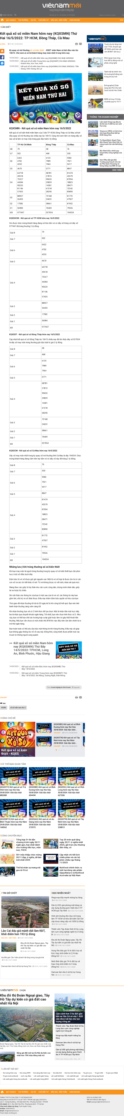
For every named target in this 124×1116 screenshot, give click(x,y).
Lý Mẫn (2, 44)
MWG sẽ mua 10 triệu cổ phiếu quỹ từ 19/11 (112, 100)
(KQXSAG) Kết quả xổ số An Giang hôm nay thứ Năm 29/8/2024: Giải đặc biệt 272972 (41, 823)
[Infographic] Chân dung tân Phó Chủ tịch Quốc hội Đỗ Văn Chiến (113, 87)
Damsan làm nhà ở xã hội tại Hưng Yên (16, 966)
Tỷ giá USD (99, 1073)
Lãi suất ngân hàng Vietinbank (63, 1079)
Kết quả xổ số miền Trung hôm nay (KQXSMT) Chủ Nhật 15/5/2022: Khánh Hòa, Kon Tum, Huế (48, 62)
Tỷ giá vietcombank (10, 1076)
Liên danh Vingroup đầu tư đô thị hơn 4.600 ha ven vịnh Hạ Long (111, 124)
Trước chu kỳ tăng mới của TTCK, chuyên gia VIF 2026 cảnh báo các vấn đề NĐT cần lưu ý (113, 48)
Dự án (33, 20)
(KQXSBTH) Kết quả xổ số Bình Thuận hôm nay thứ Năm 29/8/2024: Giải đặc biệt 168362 (13, 823)
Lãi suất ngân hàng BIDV (39, 1079)
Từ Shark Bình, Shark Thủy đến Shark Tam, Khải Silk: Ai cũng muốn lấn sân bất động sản (111, 143)
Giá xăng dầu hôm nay (41, 1073)
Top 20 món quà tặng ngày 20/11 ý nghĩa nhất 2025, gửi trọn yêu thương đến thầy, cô (72, 843)
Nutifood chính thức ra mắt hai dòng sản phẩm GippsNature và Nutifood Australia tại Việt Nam (72, 871)
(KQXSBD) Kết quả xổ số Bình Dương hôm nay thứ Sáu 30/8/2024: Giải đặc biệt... (67, 727)
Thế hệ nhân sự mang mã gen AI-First (28, 868)
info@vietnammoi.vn (11, 1111)
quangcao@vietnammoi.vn (100, 1102)
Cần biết (6, 27)
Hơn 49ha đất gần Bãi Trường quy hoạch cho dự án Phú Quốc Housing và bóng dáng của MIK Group (110, 163)
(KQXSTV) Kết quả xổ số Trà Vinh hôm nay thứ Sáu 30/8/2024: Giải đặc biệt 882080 (13, 791)
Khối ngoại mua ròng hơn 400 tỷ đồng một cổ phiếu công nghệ (113, 60)
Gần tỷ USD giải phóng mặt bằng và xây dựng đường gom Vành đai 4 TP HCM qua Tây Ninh (66, 908)
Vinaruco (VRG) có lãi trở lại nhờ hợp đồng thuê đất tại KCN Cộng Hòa (111, 133)
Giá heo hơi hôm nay (72, 1073)
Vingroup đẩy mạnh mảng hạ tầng (66, 897)
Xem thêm (117, 170)
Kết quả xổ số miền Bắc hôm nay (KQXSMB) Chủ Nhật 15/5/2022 (47, 58)
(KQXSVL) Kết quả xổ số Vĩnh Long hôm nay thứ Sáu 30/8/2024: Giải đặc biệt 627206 (71, 791)
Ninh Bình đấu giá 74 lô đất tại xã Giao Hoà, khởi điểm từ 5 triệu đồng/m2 (65, 964)
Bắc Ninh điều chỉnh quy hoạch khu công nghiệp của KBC (111, 153)
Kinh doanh (75, 20)
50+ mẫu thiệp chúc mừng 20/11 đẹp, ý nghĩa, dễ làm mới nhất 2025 (29, 857)
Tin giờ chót (9, 893)
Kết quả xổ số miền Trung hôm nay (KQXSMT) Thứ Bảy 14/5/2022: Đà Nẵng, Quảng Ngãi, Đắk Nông (44, 674)
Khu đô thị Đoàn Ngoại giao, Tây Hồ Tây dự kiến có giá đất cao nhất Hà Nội (34, 945)
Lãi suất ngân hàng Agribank (92, 1076)
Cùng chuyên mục (11, 835)
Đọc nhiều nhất (61, 893)
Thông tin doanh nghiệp (103, 117)
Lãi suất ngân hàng (41, 1076)
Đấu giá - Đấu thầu (59, 20)
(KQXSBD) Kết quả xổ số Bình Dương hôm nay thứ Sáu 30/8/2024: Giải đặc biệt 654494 (42, 791)
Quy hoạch (11, 20)
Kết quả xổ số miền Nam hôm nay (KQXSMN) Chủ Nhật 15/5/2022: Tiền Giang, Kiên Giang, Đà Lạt (50, 67)
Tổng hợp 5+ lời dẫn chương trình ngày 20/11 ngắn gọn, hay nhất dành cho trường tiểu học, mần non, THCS (28, 844)
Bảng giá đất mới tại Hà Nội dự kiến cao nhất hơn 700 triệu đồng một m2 (34, 1054)
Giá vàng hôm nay (10, 1073)
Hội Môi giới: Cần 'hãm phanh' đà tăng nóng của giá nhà (22, 957)
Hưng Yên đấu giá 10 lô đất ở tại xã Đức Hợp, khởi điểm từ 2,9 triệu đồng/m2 (66, 953)
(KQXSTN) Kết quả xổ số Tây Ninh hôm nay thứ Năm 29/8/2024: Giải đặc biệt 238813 (71, 823)
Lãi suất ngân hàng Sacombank (15, 1079)
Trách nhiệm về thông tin (8, 1113)
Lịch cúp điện (26, 1076)
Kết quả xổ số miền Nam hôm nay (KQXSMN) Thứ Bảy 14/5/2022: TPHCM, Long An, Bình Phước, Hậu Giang (33, 648)
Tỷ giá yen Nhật (112, 1073)
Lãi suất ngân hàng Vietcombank (90, 1079)
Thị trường (23, 20)
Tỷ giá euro (87, 1073)
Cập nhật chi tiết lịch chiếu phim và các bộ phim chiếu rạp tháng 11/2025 (70, 858)
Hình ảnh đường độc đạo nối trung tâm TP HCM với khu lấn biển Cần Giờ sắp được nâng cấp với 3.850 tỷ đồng (67, 919)
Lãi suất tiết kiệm (57, 1076)
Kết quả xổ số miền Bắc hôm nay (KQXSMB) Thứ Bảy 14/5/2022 (43, 667)
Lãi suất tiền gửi (73, 1076)
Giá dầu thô (57, 1073)
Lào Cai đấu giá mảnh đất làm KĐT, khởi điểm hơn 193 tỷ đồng (23, 932)
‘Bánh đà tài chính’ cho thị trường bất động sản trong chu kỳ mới (113, 74)
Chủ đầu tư (43, 20)
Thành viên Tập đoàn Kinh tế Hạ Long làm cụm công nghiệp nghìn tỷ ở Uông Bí (67, 932)
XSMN (3, 707)
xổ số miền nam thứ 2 (18, 707)
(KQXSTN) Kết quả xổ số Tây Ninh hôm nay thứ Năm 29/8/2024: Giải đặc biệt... (67, 740)
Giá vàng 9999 (25, 1073)
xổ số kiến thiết (37, 50)
